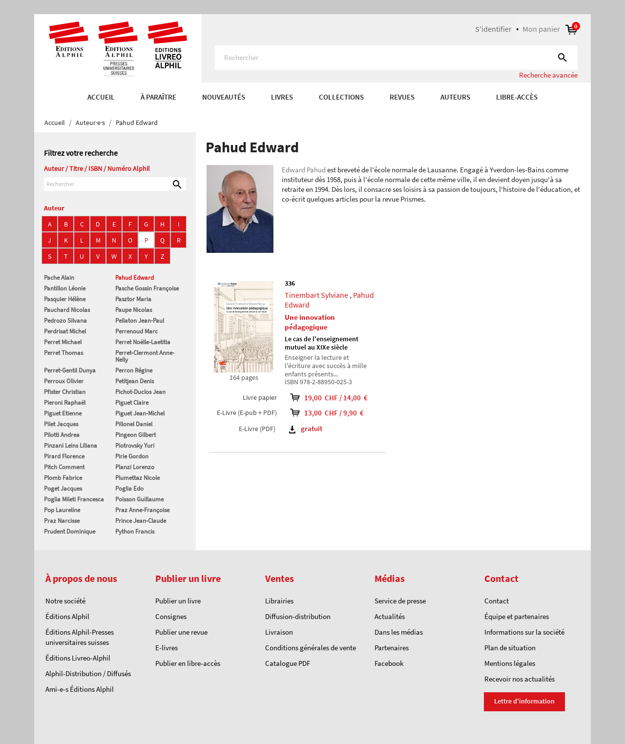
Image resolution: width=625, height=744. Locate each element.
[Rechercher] (396, 57)
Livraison (279, 632)
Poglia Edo (129, 488)
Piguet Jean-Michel (140, 413)
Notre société (65, 600)
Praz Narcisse (62, 521)
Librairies (279, 600)
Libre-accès (517, 97)
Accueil (101, 97)
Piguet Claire (131, 402)
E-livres (166, 647)
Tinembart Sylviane (316, 295)
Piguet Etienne (63, 413)
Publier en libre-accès (187, 663)
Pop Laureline (62, 510)
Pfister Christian (64, 392)
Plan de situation (510, 647)
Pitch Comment (64, 467)
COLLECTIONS (341, 97)
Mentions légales (509, 663)
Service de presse (400, 600)
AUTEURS (455, 97)
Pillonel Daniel (133, 424)
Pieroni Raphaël (64, 402)
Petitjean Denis (134, 381)
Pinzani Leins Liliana (70, 445)
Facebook (389, 663)
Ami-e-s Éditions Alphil (79, 689)
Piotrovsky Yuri (134, 445)
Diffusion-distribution (298, 616)
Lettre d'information (524, 701)
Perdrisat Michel (65, 331)
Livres (282, 97)
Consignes (171, 616)
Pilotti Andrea (62, 435)
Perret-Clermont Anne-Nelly (144, 356)
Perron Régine (133, 370)
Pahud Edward (134, 277)
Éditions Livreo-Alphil (77, 657)
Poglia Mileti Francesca (74, 499)
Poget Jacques (63, 488)
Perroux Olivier (63, 381)
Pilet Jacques (61, 424)
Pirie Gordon (131, 456)
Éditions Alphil (67, 616)
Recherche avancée (548, 75)
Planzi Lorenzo (134, 467)
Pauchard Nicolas (67, 310)
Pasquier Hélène (64, 299)
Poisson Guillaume (139, 499)
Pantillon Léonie (64, 288)
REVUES (402, 97)
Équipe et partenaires (516, 616)
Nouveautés (223, 97)
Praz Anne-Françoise (142, 510)
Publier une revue (181, 632)
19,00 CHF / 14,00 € (334, 398)
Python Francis (134, 531)
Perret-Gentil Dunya (70, 370)
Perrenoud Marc (136, 331)
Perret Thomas (63, 353)
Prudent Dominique (69, 531)
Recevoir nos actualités (519, 678)
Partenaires (392, 647)
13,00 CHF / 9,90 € (334, 413)
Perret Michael (63, 342)
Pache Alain (59, 277)
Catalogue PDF (287, 663)
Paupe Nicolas (133, 310)
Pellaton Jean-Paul (139, 320)
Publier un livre (178, 600)
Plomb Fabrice (63, 478)
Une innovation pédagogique (310, 321)
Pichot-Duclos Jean (140, 392)
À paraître (158, 97)
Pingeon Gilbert (135, 435)
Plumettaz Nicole (137, 478)
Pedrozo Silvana (65, 320)
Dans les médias (399, 632)
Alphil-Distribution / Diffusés (88, 673)
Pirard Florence (64, 456)
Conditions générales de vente (310, 647)
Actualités (390, 616)
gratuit (305, 428)
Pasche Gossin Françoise (147, 288)
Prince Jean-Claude (140, 521)
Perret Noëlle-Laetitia (142, 342)
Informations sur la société (524, 632)
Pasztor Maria (133, 299)
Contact (496, 600)
